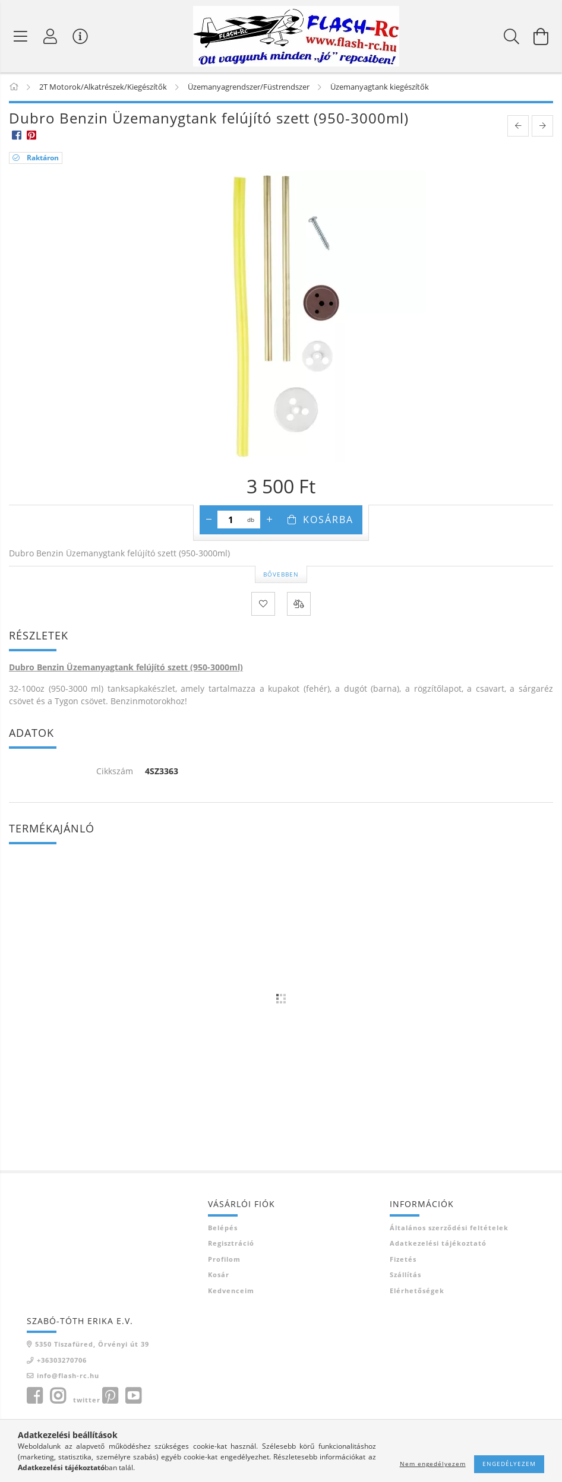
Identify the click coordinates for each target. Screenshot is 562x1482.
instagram (57, 1396)
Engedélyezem (509, 1463)
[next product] (542, 126)
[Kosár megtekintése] (541, 36)
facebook (34, 1396)
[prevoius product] (518, 126)
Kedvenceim (231, 1290)
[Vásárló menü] (80, 36)
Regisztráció (231, 1243)
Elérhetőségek (417, 1290)
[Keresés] (511, 36)
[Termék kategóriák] (21, 36)
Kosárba (328, 519)
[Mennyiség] (230, 519)
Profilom (224, 1259)
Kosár (218, 1274)
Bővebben (281, 574)
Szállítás (405, 1274)
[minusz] (208, 519)
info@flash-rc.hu (68, 1375)
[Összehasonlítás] (299, 604)
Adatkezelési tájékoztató (438, 1243)
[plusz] (269, 519)
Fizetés (403, 1259)
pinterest (110, 1396)
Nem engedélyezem (433, 1463)
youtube (133, 1396)
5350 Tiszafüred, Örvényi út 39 (92, 1344)
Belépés (223, 1227)
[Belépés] (50, 36)
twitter (86, 1399)
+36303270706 (62, 1360)
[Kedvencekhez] (263, 604)
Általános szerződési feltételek (449, 1227)
